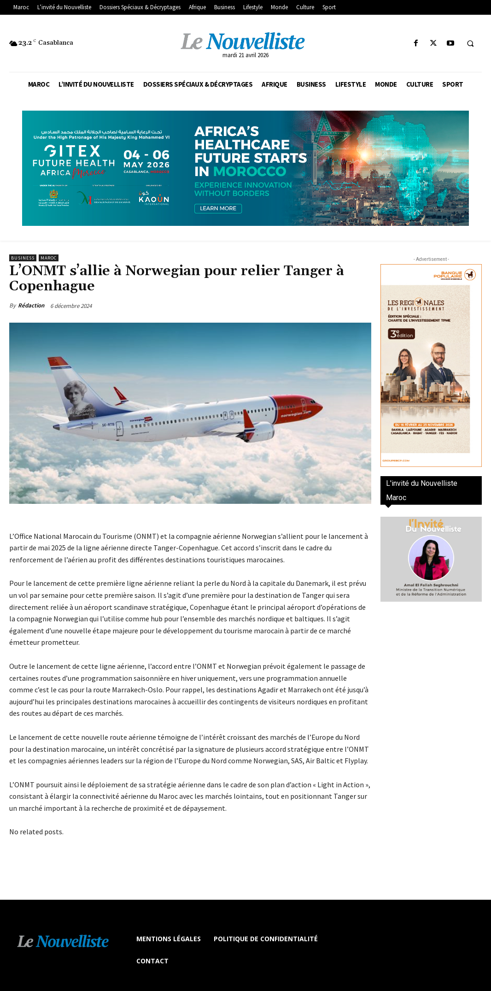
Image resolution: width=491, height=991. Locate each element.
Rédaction (31, 305)
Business (22, 257)
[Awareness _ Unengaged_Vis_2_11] (245, 168)
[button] (470, 43)
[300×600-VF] (431, 365)
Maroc (48, 257)
